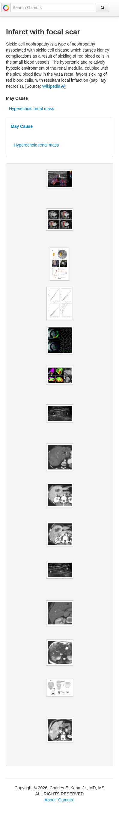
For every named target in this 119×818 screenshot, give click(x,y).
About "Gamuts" (59, 799)
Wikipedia (53, 86)
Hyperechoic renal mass (31, 108)
